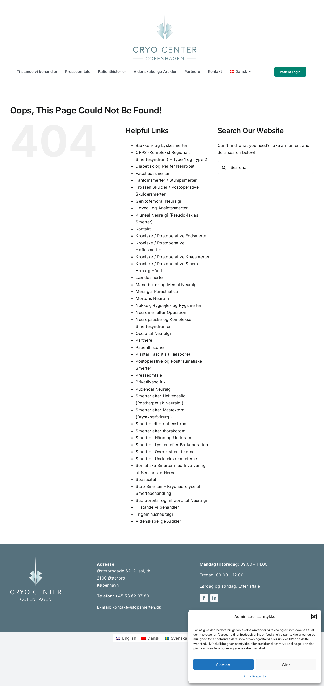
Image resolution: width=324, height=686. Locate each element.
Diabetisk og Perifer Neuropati (165, 166)
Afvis (286, 664)
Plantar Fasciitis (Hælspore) (163, 354)
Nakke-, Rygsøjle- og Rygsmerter (168, 305)
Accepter (223, 664)
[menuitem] (240, 72)
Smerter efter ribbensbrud (161, 423)
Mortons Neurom (152, 298)
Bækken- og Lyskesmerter (161, 145)
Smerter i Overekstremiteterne (165, 451)
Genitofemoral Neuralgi (158, 201)
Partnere (144, 340)
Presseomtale (149, 375)
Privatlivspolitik (254, 676)
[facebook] (31, 603)
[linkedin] (40, 603)
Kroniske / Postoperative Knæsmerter (172, 256)
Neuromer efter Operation (161, 312)
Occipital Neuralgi (153, 333)
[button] (313, 616)
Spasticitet (146, 479)
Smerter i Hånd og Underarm (164, 437)
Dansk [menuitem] (153, 638)
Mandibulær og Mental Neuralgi (167, 284)
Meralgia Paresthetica (157, 291)
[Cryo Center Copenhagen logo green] (164, 8)
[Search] (224, 167)
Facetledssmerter (152, 173)
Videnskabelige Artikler (158, 521)
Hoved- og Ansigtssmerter (162, 207)
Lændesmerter (150, 277)
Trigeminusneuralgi (154, 514)
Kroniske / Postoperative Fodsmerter (172, 235)
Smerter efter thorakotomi (161, 430)
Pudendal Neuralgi (154, 389)
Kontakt (143, 228)
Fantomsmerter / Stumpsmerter (166, 180)
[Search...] (266, 167)
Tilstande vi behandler (157, 507)
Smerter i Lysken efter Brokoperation (172, 444)
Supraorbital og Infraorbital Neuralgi (171, 500)
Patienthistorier (150, 347)
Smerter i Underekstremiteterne (166, 458)
